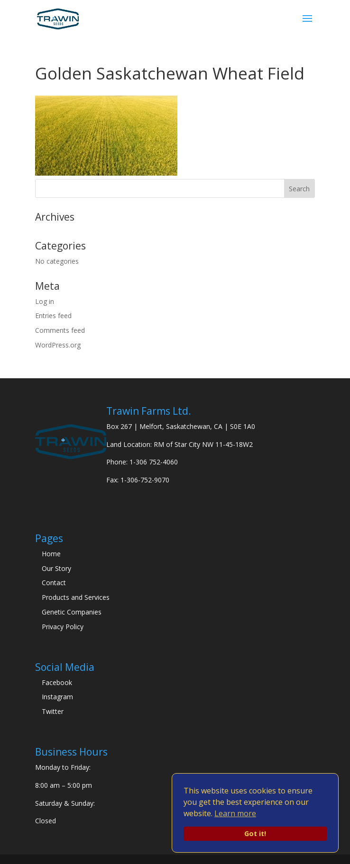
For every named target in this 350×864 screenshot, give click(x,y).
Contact (54, 582)
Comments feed (60, 330)
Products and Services (76, 597)
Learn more (235, 813)
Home (51, 553)
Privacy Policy (62, 626)
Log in (44, 301)
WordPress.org (58, 344)
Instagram (57, 696)
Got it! (255, 833)
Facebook (57, 682)
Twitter (53, 711)
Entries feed (53, 315)
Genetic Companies (71, 611)
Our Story (56, 568)
